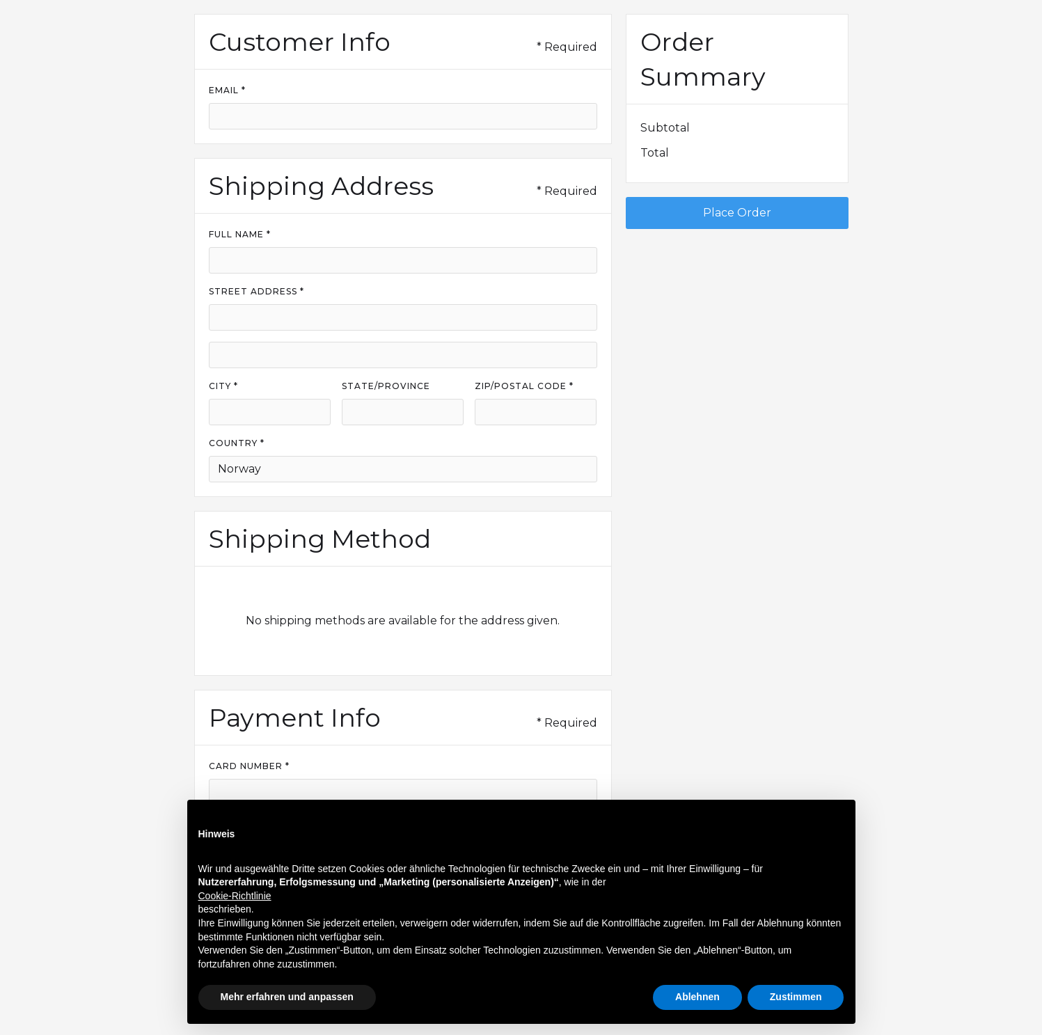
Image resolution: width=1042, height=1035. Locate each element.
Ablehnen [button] (697, 996)
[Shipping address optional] (403, 355)
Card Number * (249, 766)
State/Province (386, 386)
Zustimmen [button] (796, 996)
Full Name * (240, 234)
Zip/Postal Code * (524, 386)
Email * (227, 90)
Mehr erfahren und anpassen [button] (287, 996)
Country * (237, 443)
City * (223, 386)
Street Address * (256, 291)
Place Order (737, 212)
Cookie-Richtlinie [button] (234, 895)
